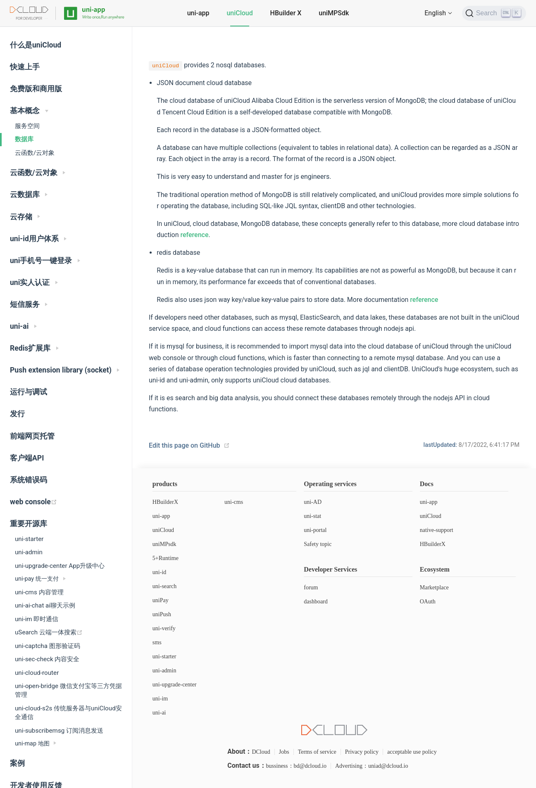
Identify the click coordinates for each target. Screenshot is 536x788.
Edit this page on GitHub (184, 445)
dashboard (316, 601)
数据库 (24, 139)
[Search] (494, 13)
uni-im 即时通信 (36, 619)
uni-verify (164, 628)
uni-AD (313, 502)
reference (194, 235)
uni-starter (29, 539)
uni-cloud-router (37, 672)
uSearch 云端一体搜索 (49, 632)
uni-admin (29, 552)
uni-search (164, 586)
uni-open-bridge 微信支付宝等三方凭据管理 (68, 690)
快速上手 (25, 67)
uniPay (160, 600)
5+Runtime (165, 558)
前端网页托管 (32, 436)
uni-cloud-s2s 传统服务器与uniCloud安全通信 (68, 713)
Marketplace (434, 587)
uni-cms (233, 502)
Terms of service (317, 752)
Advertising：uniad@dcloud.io (371, 766)
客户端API (27, 458)
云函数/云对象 (35, 153)
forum (311, 587)
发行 (17, 414)
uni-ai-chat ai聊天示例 (45, 605)
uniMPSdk (334, 13)
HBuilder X (286, 13)
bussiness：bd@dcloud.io (296, 766)
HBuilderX (165, 502)
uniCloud (239, 13)
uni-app (198, 13)
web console (33, 502)
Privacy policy (362, 752)
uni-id (159, 572)
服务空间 (27, 126)
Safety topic (317, 544)
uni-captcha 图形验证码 (47, 646)
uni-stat (312, 516)
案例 (17, 763)
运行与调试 (28, 392)
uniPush (161, 614)
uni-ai (159, 713)
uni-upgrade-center (174, 684)
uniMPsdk (164, 544)
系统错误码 (28, 480)
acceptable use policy (412, 752)
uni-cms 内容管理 (39, 592)
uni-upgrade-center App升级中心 (60, 566)
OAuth (428, 601)
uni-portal (315, 530)
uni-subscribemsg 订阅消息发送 (59, 730)
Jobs (284, 752)
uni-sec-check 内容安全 (47, 659)
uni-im (160, 698)
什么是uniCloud (35, 45)
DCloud (261, 752)
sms (157, 642)
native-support (436, 530)
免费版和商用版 (36, 89)
